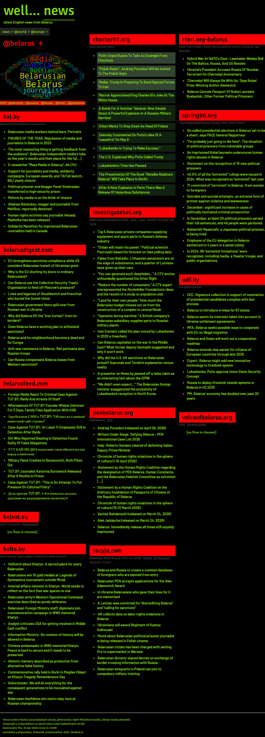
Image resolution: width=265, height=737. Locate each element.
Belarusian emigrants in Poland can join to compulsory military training (129, 671)
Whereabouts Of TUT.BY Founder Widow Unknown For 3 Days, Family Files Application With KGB (45, 407)
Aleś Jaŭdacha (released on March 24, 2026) (131, 520)
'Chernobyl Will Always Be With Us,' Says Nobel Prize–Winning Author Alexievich (221, 82)
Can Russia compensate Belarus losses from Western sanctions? (41, 361)
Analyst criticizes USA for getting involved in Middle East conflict (46, 625)
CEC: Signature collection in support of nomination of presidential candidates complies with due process (225, 299)
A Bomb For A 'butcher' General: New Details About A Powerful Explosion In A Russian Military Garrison (134, 113)
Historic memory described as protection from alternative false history (42, 663)
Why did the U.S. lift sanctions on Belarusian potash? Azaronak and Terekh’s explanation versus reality (135, 362)
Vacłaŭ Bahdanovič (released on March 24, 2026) (134, 514)
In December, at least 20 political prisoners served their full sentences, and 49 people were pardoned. (224, 220)
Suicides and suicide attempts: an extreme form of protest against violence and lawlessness (225, 198)
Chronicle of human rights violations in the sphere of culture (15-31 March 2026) (135, 505)
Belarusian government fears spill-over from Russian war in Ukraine (41, 307)
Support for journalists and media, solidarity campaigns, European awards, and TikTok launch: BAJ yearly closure (45, 176)
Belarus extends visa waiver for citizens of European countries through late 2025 (218, 351)
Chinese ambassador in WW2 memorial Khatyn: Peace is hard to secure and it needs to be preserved (43, 650)
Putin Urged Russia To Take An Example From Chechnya (132, 57)
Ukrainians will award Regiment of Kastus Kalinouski (129, 627)
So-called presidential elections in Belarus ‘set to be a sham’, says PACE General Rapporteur (225, 132)
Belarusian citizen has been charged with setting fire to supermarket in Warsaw (134, 649)
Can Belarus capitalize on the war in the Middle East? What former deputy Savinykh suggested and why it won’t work (135, 347)
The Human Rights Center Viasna (200, 123)
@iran (60, 103)
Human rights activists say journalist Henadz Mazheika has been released (41, 217)
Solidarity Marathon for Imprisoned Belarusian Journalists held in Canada (42, 228)
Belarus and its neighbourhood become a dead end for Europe (45, 339)
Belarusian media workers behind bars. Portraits (44, 132)
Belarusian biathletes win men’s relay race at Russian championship (41, 700)
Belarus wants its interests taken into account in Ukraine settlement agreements (223, 319)
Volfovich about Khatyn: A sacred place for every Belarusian (44, 566)
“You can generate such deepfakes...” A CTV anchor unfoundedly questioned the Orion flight (136, 276)
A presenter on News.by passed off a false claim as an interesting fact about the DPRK (135, 375)
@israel (47, 103)
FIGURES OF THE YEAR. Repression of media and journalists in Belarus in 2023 (44, 140)
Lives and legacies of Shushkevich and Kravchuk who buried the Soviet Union (44, 296)
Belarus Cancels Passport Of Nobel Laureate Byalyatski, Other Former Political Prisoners (220, 93)
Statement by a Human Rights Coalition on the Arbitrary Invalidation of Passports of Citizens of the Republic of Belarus (133, 492)
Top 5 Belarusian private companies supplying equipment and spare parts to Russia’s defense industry (132, 236)
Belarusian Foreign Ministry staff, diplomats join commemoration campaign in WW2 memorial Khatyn (43, 613)
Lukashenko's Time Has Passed (122, 165)
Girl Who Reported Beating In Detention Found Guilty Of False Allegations (42, 440)
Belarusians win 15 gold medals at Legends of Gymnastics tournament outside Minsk (41, 577)
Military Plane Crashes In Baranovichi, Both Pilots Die (44, 462)
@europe (38, 31)
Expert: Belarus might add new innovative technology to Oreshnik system (218, 362)
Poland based (30, 524)
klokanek (38, 732)
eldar (66, 732)
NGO (134, 220)
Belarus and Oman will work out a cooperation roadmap (221, 340)
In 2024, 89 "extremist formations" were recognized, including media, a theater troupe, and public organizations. (224, 256)
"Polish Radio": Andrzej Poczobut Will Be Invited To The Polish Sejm (134, 71)
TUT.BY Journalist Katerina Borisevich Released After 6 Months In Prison (44, 473)
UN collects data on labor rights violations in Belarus (130, 616)
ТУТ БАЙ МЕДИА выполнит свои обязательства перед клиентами (46, 451)
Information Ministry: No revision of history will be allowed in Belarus (45, 636)
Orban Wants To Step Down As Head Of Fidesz (133, 126)
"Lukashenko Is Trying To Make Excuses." (129, 148)
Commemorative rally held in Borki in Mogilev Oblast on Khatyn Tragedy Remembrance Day (46, 674)
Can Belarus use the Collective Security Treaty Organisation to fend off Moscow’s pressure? (42, 285)
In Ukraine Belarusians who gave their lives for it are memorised (133, 594)
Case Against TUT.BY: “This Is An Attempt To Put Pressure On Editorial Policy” (44, 484)
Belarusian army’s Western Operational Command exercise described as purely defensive (45, 599)
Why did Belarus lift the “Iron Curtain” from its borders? (42, 318)
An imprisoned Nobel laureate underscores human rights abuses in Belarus (224, 154)
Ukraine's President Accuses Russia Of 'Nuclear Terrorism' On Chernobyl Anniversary (222, 71)
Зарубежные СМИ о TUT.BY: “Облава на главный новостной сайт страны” (46, 418)
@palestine (76, 103)
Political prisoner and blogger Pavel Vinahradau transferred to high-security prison (43, 188)
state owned (25, 556)
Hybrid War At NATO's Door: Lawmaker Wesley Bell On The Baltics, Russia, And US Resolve (224, 60)
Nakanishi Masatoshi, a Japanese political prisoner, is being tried (225, 231)
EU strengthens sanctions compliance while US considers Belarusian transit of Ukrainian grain (43, 263)
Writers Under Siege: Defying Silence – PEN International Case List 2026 (130, 436)
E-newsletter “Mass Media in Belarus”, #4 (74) (42, 165)
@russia (32, 103)
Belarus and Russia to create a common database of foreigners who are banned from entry (134, 572)
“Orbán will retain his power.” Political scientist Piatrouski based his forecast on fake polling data (134, 249)
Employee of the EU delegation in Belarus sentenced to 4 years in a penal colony (217, 242)
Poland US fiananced (156, 558)
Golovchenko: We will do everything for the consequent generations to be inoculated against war (44, 687)
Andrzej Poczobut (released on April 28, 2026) (132, 428)
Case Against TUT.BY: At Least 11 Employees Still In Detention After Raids (46, 429)
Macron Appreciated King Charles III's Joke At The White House (136, 97)
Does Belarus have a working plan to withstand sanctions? (43, 328)
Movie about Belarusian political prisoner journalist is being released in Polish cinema (135, 638)
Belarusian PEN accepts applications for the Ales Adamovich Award (134, 583)
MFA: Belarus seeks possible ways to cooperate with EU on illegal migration (222, 329)
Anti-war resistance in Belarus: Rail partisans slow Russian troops (46, 350)
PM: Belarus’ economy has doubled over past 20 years (222, 395)
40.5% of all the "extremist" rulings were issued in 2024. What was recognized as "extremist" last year (225, 176)
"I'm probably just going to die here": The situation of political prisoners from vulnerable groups (224, 143)
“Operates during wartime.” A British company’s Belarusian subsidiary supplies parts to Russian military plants (133, 320)
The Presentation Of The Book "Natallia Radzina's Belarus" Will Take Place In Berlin (135, 176)
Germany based (196, 425)
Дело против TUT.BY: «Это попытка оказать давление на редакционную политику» (42, 495)
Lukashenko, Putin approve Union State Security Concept (223, 373)
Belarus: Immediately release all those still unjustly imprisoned (135, 529)
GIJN (93, 224)
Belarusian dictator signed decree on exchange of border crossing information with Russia (135, 660)
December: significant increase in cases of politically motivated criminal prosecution (219, 209)
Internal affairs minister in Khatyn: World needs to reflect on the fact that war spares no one (45, 588)
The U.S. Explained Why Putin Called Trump (131, 157)
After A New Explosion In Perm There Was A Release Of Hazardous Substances (131, 189)
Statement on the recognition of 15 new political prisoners (223, 165)
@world (20, 31)
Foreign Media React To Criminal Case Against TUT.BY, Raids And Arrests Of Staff (42, 396)
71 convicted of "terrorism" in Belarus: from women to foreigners (225, 187)
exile (142, 220)
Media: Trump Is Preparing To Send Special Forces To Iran (136, 84)
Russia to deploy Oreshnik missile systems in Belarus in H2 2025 (220, 384)
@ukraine (15, 103)
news (59, 10)
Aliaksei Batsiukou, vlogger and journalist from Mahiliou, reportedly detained (43, 206)
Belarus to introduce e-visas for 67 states (218, 310)
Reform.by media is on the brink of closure (40, 197)
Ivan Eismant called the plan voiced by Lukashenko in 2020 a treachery (135, 333)
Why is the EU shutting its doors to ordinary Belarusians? (40, 274)
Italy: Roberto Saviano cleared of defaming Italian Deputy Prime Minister (135, 447)
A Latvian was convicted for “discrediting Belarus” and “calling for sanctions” (135, 605)
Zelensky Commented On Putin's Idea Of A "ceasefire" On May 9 (129, 137)
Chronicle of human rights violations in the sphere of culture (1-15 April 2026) (135, 458)
